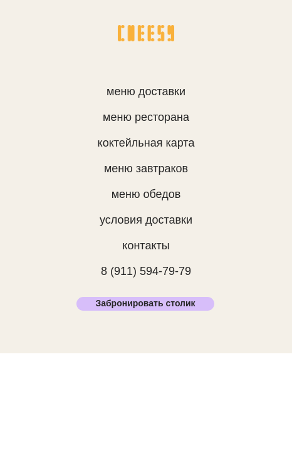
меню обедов (146, 194)
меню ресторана (146, 117)
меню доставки (146, 91)
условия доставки (146, 220)
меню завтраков (146, 168)
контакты (145, 245)
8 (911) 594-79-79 (146, 271)
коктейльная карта (146, 143)
